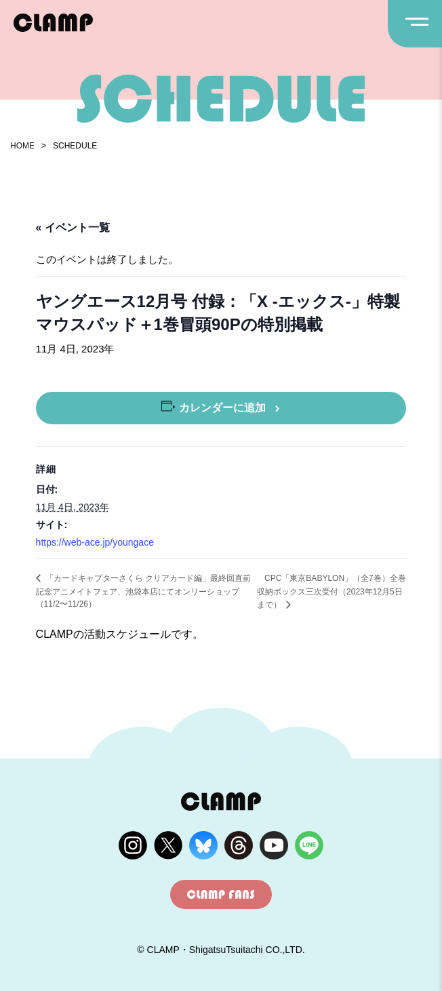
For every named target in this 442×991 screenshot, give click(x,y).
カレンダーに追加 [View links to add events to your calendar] (222, 407)
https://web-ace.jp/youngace (95, 542)
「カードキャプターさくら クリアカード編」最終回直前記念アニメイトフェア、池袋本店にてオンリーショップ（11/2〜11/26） (144, 591)
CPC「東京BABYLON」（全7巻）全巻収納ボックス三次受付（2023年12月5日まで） (331, 591)
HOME (22, 145)
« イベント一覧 (73, 227)
